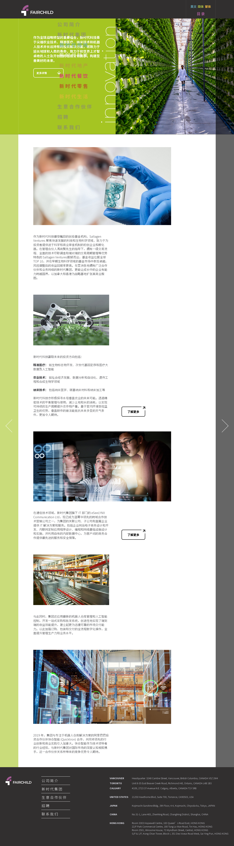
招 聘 (45, 805)
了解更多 (136, 410)
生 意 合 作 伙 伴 (54, 797)
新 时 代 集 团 (52, 789)
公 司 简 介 (50, 780)
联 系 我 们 (50, 814)
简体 (201, 6)
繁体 (208, 6)
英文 (193, 6)
